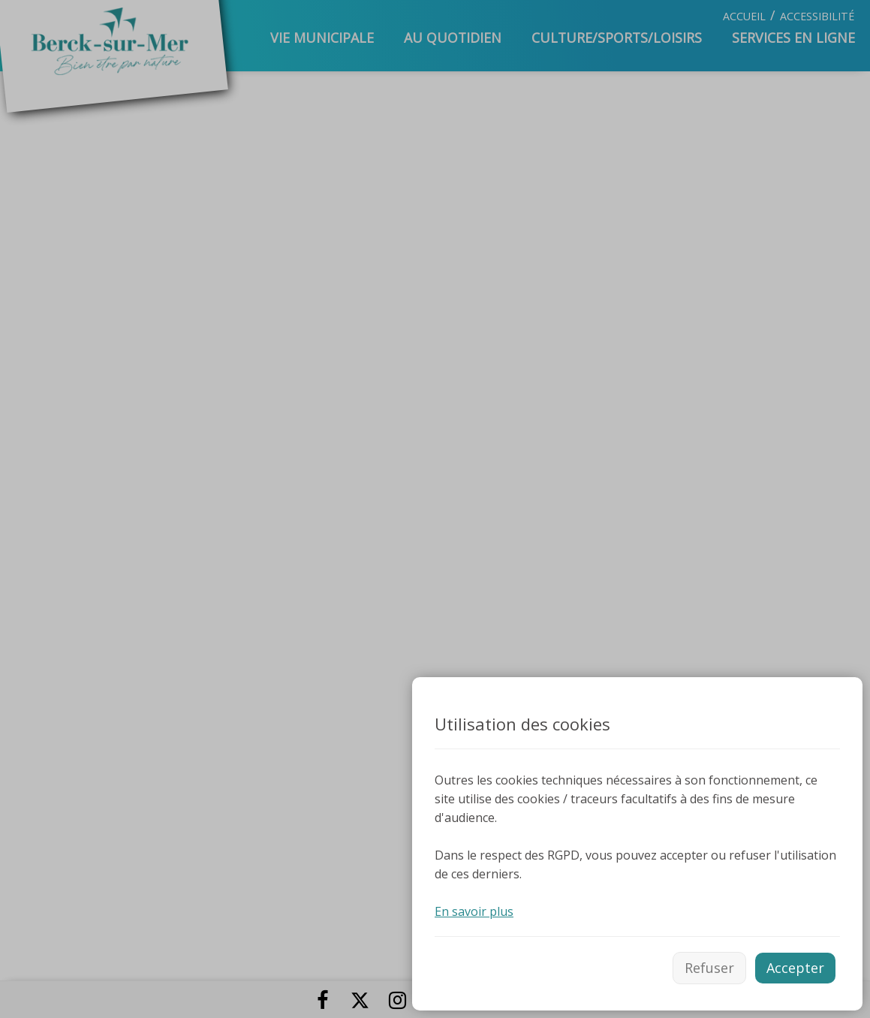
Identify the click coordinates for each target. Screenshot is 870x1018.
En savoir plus (474, 911)
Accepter (795, 968)
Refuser (709, 968)
